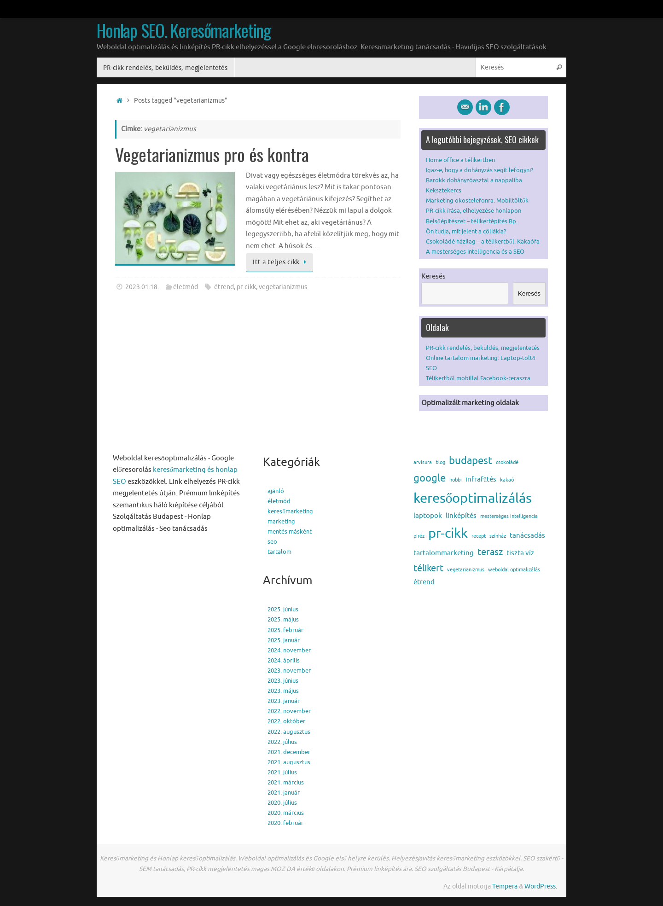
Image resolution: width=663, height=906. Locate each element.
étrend (224, 287)
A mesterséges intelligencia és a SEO (475, 252)
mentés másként (290, 531)
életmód (185, 287)
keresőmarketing (290, 511)
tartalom (279, 552)
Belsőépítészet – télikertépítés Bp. (472, 221)
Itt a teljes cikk (281, 262)
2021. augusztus (289, 762)
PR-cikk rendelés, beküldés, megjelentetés (483, 348)
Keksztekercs (443, 190)
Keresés (433, 276)
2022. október (286, 721)
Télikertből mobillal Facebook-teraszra (478, 378)
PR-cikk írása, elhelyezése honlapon (473, 211)
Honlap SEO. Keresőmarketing (184, 30)
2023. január (284, 701)
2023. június (283, 681)
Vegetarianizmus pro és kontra (212, 154)
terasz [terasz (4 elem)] (490, 552)
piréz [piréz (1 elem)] (419, 536)
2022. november (289, 711)
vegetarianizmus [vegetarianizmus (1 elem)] (465, 570)
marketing (281, 521)
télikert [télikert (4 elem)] (428, 568)
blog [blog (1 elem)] (440, 462)
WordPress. (540, 886)
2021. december (289, 752)
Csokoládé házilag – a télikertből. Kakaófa (483, 241)
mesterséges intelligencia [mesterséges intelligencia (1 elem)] (509, 516)
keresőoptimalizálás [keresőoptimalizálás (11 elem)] (472, 498)
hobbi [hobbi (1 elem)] (455, 480)
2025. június (283, 609)
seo (272, 542)
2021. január (284, 792)
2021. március (286, 782)
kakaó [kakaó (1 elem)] (507, 480)
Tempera (505, 886)
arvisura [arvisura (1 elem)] (422, 462)
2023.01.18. (142, 287)
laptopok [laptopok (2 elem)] (427, 515)
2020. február (285, 823)
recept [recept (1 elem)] (478, 536)
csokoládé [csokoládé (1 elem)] (507, 462)
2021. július (282, 772)
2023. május (283, 691)
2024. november (289, 650)
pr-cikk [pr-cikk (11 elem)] (448, 533)
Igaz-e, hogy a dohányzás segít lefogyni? (479, 170)
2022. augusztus (289, 732)
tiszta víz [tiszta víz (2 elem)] (520, 553)
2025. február (285, 630)
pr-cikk (246, 287)
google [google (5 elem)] (429, 478)
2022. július (282, 742)
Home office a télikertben (460, 160)
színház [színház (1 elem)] (497, 536)
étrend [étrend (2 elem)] (424, 582)
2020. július (282, 803)
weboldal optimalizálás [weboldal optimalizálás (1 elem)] (514, 570)
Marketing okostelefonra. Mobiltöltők (477, 200)
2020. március (286, 813)
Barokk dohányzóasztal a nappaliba (474, 180)
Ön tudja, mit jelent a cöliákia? (466, 231)
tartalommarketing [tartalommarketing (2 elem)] (443, 553)
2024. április (284, 660)
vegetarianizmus (283, 287)
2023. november (289, 670)
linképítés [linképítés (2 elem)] (461, 515)
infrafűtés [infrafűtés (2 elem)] (480, 479)
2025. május (283, 619)
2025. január (284, 640)
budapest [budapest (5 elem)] (470, 460)
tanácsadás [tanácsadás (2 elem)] (527, 535)
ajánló (276, 491)
